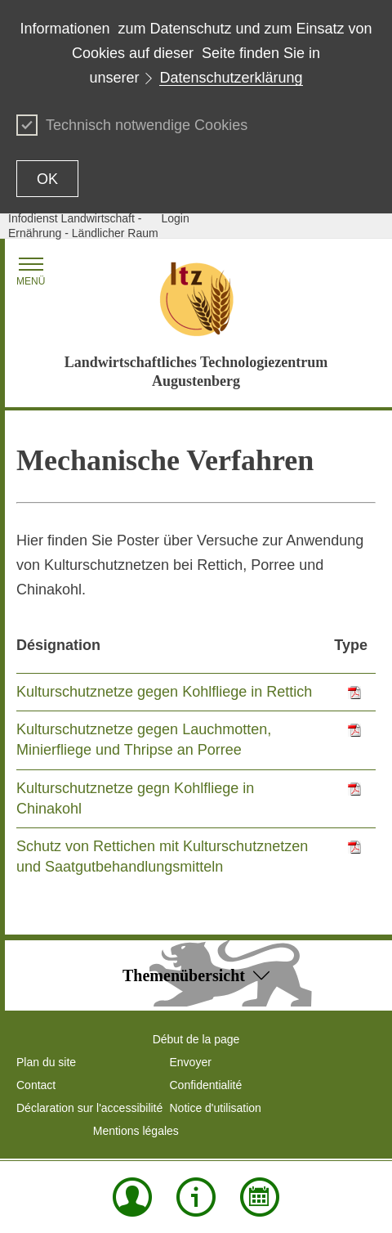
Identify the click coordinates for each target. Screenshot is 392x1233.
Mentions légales (136, 1130)
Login (175, 218)
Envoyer (191, 1062)
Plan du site (46, 1062)
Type (351, 645)
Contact (36, 1085)
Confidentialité (206, 1085)
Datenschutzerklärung (230, 77)
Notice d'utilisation (215, 1107)
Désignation (58, 645)
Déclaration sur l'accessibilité (89, 1107)
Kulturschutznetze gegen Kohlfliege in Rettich (164, 692)
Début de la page (196, 1039)
